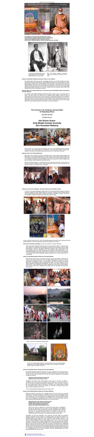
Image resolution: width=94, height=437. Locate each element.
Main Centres (36, 434)
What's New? (42, 434)
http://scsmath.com (30, 434)
